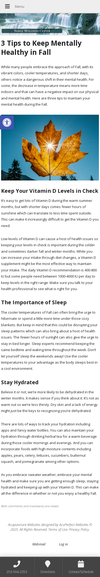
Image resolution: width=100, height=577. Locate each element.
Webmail (38, 544)
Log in (63, 544)
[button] (7, 122)
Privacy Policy (79, 529)
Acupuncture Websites (24, 524)
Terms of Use (57, 529)
